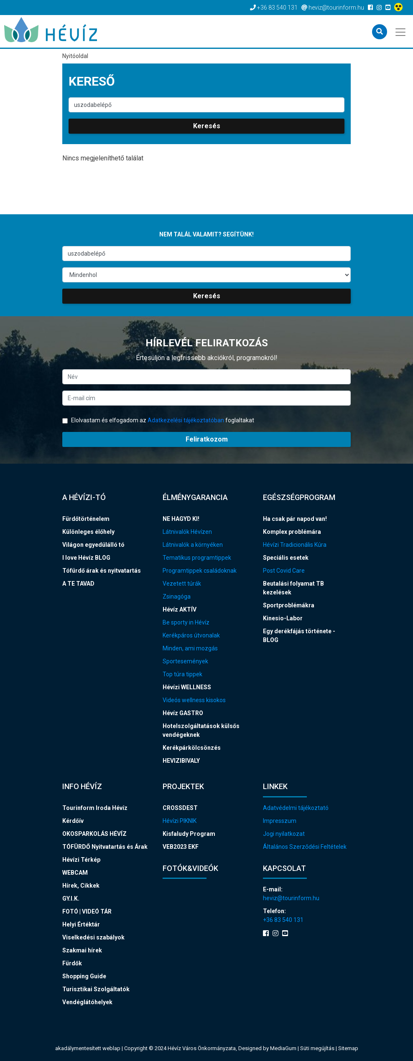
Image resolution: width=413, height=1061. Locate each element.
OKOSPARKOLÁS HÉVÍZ (94, 833)
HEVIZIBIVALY (181, 760)
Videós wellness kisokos (194, 700)
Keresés (206, 126)
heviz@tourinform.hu (291, 898)
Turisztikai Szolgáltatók (96, 989)
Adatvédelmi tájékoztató (296, 808)
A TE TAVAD (78, 583)
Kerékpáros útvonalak (191, 635)
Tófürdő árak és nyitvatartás (101, 570)
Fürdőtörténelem (86, 518)
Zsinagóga (177, 596)
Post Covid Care (284, 570)
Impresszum (279, 820)
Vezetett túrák (182, 583)
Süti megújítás (318, 1048)
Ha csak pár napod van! (295, 518)
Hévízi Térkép (81, 859)
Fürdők (72, 963)
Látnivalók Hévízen (187, 531)
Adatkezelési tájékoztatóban (186, 420)
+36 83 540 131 (283, 919)
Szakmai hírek (82, 950)
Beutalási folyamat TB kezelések (293, 588)
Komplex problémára (292, 531)
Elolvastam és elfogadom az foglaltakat (158, 420)
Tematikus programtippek (197, 557)
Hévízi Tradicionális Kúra (294, 544)
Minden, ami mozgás (190, 648)
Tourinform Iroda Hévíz (94, 808)
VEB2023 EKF (181, 846)
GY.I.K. (70, 898)
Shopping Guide (84, 976)
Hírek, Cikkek (80, 885)
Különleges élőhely (88, 531)
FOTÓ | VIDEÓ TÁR (87, 911)
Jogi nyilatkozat (284, 833)
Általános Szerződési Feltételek (305, 846)
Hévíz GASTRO (183, 713)
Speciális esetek (285, 557)
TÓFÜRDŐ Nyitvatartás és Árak (105, 846)
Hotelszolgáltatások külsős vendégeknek (201, 730)
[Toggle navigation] (401, 31)
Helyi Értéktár (81, 924)
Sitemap (348, 1048)
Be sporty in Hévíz (186, 622)
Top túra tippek (182, 674)
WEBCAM (75, 872)
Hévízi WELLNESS (187, 687)
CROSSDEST (180, 808)
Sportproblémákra (288, 605)
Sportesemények (185, 661)
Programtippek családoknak (200, 570)
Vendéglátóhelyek (87, 1002)
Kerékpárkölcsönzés (192, 747)
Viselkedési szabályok (93, 937)
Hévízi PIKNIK (179, 820)
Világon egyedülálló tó (93, 544)
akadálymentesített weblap (87, 1048)
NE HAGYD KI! (181, 518)
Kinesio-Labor (283, 618)
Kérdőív (73, 820)
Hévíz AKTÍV (179, 609)
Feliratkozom (207, 439)
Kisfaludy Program (189, 833)
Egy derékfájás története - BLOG (299, 635)
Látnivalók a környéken (193, 544)
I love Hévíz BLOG (86, 557)
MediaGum (283, 1048)
